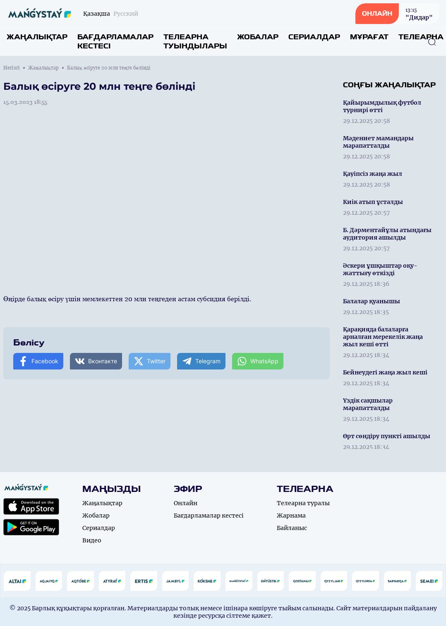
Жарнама (291, 515)
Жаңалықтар (37, 37)
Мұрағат (369, 37)
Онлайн (185, 503)
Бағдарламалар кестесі (115, 41)
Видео (91, 540)
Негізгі (11, 68)
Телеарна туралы (303, 503)
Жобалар (257, 37)
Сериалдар (314, 37)
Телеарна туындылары (195, 41)
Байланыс (292, 528)
